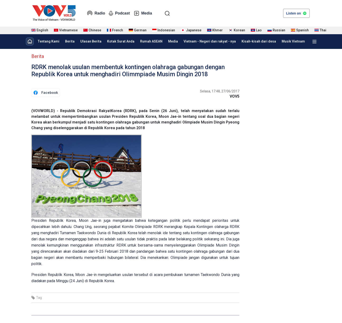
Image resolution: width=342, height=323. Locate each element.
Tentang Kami (48, 41)
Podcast (119, 13)
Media (143, 13)
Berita (70, 41)
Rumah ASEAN (151, 41)
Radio (96, 13)
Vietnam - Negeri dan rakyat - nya (210, 41)
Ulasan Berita (90, 41)
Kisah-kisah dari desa (259, 41)
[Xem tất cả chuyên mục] (314, 41)
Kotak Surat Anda (120, 41)
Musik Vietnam (293, 41)
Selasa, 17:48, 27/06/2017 (219, 91)
